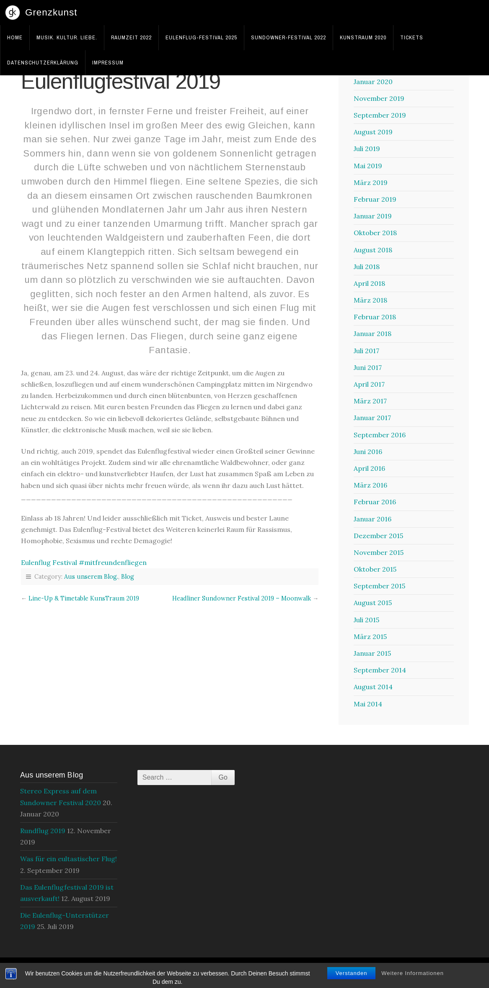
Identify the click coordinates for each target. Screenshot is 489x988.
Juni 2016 (368, 451)
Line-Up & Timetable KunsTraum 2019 (83, 598)
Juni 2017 (368, 367)
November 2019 (379, 98)
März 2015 (370, 636)
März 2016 (370, 485)
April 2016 (369, 468)
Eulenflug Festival (49, 562)
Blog (127, 576)
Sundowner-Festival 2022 (288, 37)
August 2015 (373, 602)
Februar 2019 (375, 199)
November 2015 (379, 552)
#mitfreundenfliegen (113, 562)
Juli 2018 (367, 266)
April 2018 (369, 283)
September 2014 (380, 670)
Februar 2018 (375, 317)
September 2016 (380, 435)
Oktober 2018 (375, 232)
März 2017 (370, 401)
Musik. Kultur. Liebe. (66, 37)
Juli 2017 (366, 350)
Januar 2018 (372, 333)
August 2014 (373, 687)
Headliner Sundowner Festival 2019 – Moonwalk (241, 598)
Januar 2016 (372, 519)
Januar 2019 (373, 216)
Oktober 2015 (375, 569)
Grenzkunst (51, 12)
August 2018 (373, 250)
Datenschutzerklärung (42, 62)
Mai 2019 (368, 166)
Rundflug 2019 (42, 830)
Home (15, 37)
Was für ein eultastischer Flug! (68, 859)
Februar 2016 (375, 502)
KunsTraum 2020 (363, 37)
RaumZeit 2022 (131, 37)
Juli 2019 (367, 148)
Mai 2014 (368, 704)
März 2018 (370, 300)
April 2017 (369, 384)
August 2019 (373, 132)
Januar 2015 (372, 653)
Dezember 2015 (378, 535)
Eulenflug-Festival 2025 (201, 37)
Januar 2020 (373, 81)
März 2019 (371, 182)
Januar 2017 (372, 417)
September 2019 (380, 115)
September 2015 (379, 586)
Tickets (411, 37)
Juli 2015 (366, 620)
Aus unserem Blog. (91, 576)
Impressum (108, 62)
